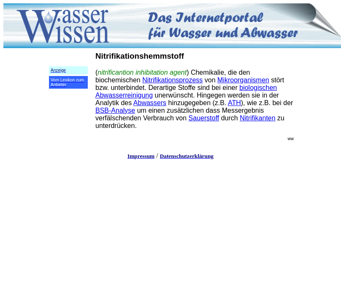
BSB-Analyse (115, 110)
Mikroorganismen (243, 80)
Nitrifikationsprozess (172, 80)
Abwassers (149, 102)
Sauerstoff (204, 118)
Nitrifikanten (257, 118)
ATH (234, 102)
